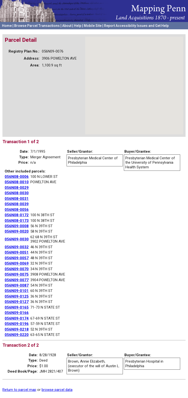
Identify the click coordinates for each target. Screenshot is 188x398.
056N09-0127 (17, 302)
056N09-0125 (17, 296)
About (66, 26)
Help (77, 26)
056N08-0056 (17, 209)
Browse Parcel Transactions (37, 26)
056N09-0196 (17, 324)
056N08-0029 (17, 187)
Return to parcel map (19, 389)
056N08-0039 (17, 204)
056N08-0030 (17, 193)
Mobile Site (93, 26)
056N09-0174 (17, 318)
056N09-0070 (17, 269)
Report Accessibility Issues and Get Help (136, 26)
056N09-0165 (17, 307)
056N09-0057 (17, 258)
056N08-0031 (17, 198)
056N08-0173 (17, 220)
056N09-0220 (17, 335)
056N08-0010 (17, 182)
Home (7, 26)
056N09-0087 (17, 285)
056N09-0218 (17, 329)
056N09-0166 (17, 313)
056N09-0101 (17, 291)
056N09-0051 (17, 252)
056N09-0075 (17, 274)
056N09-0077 (17, 280)
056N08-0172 (17, 215)
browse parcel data (57, 389)
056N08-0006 (17, 176)
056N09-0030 (17, 239)
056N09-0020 (17, 231)
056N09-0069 (17, 263)
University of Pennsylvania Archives (157, 31)
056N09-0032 (17, 247)
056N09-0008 (17, 226)
